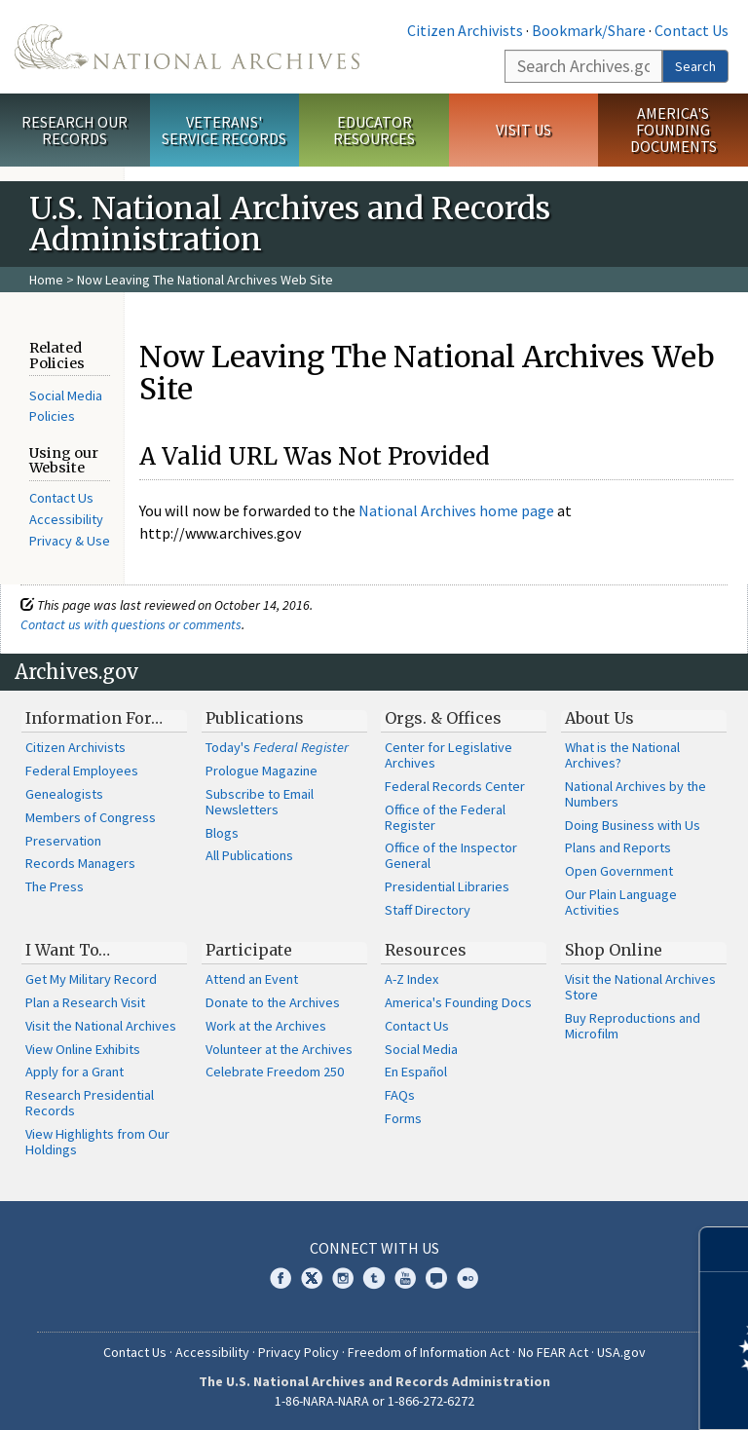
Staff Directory (427, 910)
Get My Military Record (91, 979)
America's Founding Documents (673, 129)
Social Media (421, 1049)
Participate (249, 950)
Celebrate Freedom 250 (275, 1071)
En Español (416, 1071)
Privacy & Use (69, 540)
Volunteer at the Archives (279, 1049)
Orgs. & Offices (443, 718)
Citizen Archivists (465, 30)
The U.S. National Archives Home (187, 46)
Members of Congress (90, 817)
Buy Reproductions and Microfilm (632, 1025)
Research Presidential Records (89, 1102)
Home (46, 279)
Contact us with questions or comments (131, 624)
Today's (277, 747)
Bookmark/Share (589, 30)
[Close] (725, 1249)
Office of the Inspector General (451, 855)
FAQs (400, 1095)
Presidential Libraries (447, 886)
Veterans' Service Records (224, 130)
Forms (403, 1118)
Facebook (280, 1278)
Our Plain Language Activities (621, 902)
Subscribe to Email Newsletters (260, 801)
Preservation (63, 840)
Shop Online (613, 950)
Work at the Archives (266, 1026)
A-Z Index (411, 979)
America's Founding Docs (458, 1002)
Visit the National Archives (100, 1026)
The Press (54, 886)
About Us (599, 718)
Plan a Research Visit (85, 1002)
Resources (426, 950)
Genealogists (64, 794)
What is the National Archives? (622, 754)
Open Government (619, 871)
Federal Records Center (455, 786)
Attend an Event (252, 979)
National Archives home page (456, 510)
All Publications (249, 855)
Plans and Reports (618, 847)
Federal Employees (81, 770)
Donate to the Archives (273, 1002)
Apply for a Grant (74, 1071)
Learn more (574, 1395)
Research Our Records (74, 130)
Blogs (222, 833)
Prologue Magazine (262, 770)
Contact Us (691, 30)
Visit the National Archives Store (640, 986)
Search (695, 66)
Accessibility (66, 519)
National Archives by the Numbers (635, 793)
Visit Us (523, 129)
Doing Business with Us (632, 825)
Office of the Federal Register (445, 817)
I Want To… (67, 950)
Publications (255, 718)
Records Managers (80, 863)
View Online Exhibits (82, 1049)
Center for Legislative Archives (448, 754)
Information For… (94, 718)
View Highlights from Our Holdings (97, 1141)
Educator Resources (374, 130)
